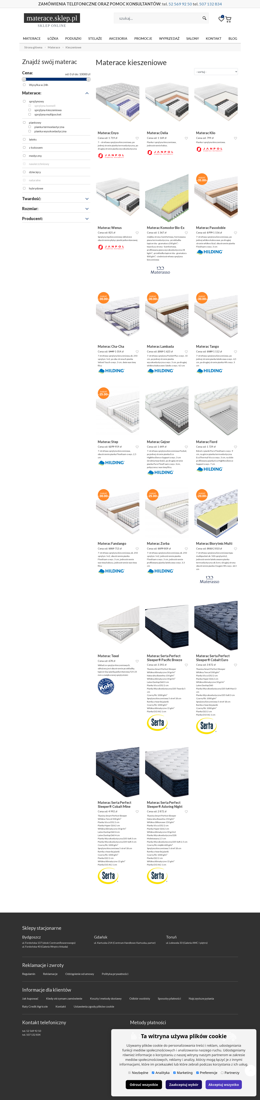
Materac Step (108, 442)
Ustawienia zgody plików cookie (94, 1006)
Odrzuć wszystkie (144, 1084)
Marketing (183, 1072)
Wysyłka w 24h (38, 84)
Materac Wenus (110, 228)
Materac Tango (207, 346)
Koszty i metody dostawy (106, 998)
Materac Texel (108, 656)
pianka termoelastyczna (49, 127)
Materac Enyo (108, 133)
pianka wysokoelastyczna (50, 131)
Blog (232, 38)
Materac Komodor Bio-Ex (166, 228)
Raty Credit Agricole (35, 1006)
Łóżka (53, 38)
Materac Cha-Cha (111, 346)
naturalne (35, 180)
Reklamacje (50, 973)
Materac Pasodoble (211, 228)
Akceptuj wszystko (223, 1084)
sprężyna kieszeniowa (48, 110)
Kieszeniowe (73, 47)
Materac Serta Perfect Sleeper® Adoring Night (165, 805)
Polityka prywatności (115, 973)
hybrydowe (36, 188)
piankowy (35, 122)
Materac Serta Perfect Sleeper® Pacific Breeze (164, 658)
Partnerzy (230, 1072)
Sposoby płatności (169, 998)
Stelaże (95, 38)
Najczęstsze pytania (201, 998)
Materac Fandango (112, 543)
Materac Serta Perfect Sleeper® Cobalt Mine (114, 805)
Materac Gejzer (158, 442)
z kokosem (36, 147)
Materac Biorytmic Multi (214, 543)
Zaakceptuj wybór (183, 1084)
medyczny (35, 155)
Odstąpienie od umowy (79, 973)
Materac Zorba (158, 543)
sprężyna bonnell (44, 105)
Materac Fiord (206, 442)
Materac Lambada (160, 346)
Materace (32, 38)
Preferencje (206, 1072)
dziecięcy (35, 172)
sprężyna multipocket (47, 114)
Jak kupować (30, 998)
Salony (192, 38)
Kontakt (214, 38)
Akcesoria (118, 38)
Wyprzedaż (169, 38)
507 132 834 (210, 3)
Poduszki (73, 38)
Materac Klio (205, 133)
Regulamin (28, 973)
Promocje (143, 38)
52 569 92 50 (180, 3)
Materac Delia (157, 133)
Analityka (160, 1072)
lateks (33, 139)
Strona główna (33, 47)
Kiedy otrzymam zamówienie (64, 998)
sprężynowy (36, 101)
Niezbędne (138, 1072)
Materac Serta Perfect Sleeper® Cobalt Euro (213, 658)
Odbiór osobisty (139, 998)
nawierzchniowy (39, 164)
